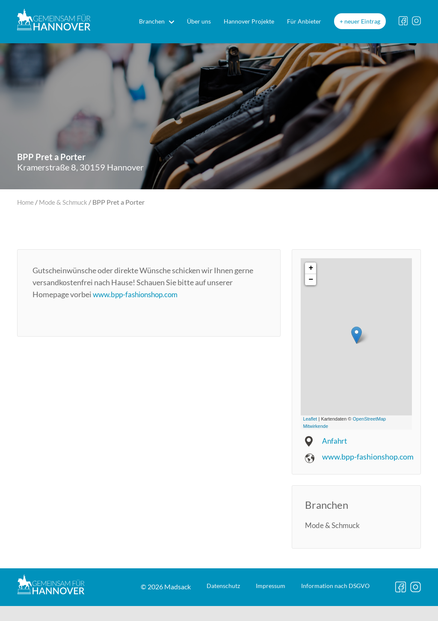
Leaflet (310, 418)
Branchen (152, 21)
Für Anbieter (304, 21)
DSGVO (278, 611)
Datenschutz (137, 611)
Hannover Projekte (249, 21)
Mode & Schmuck (65, 202)
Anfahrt (335, 440)
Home (26, 202)
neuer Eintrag (362, 21)
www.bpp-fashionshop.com (138, 294)
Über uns (199, 21)
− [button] (310, 280)
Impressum (198, 611)
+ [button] (310, 268)
